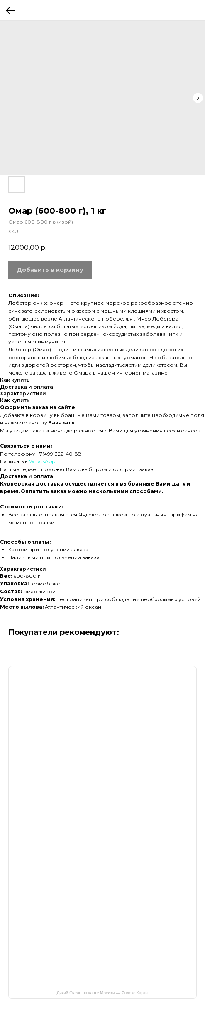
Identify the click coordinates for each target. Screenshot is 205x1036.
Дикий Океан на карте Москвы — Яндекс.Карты (103, 993)
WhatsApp (42, 461)
